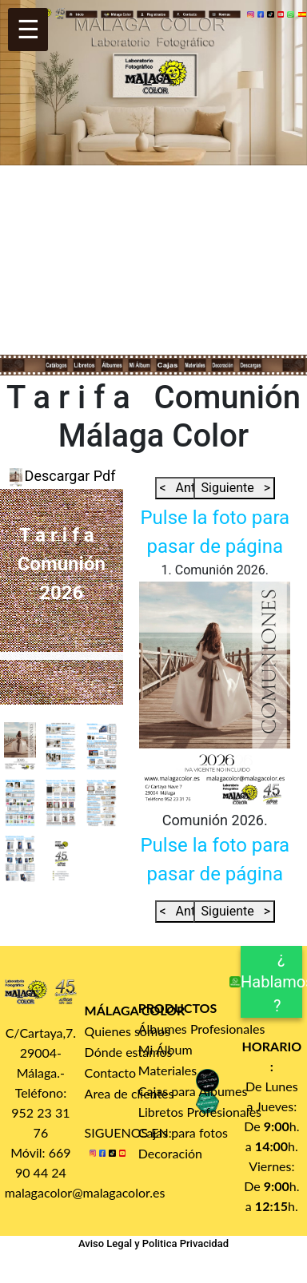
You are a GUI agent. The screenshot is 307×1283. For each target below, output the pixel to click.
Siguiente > (234, 487)
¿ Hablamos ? (271, 981)
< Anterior (192, 487)
